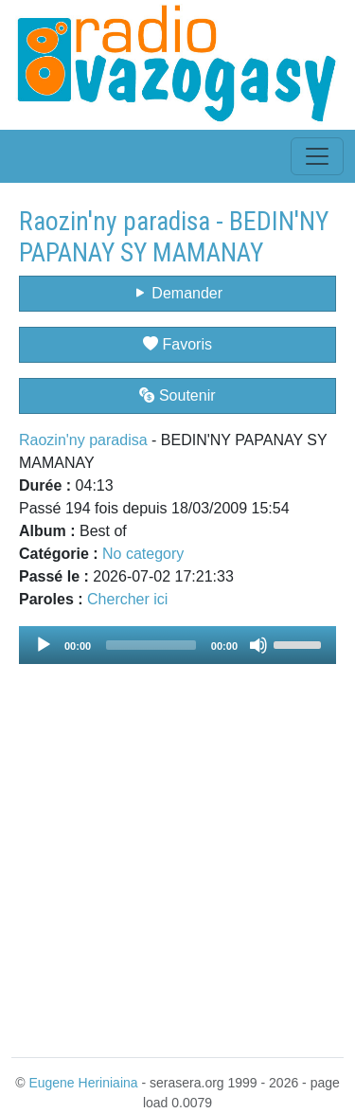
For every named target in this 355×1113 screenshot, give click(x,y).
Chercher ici (127, 599)
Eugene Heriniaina (82, 1082)
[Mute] (258, 645)
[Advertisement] (177, 849)
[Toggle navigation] (317, 156)
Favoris (177, 344)
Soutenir (177, 395)
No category (143, 554)
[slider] (151, 645)
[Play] (43, 645)
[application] (177, 645)
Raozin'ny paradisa (83, 440)
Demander (177, 293)
